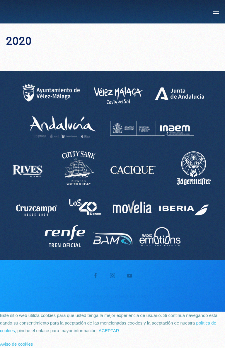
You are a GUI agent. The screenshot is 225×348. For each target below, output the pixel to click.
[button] (216, 11)
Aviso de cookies (16, 344)
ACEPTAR (109, 330)
